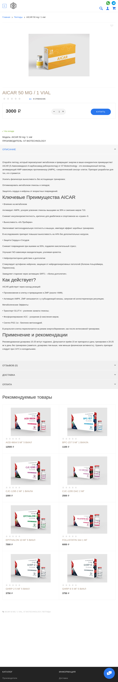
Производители (9, 678)
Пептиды (46, 612)
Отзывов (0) (59, 365)
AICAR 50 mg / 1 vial (13, 612)
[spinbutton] (59, 112)
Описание (59, 149)
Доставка (59, 375)
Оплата (59, 384)
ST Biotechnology (32, 612)
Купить (100, 112)
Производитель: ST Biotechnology (24, 141)
